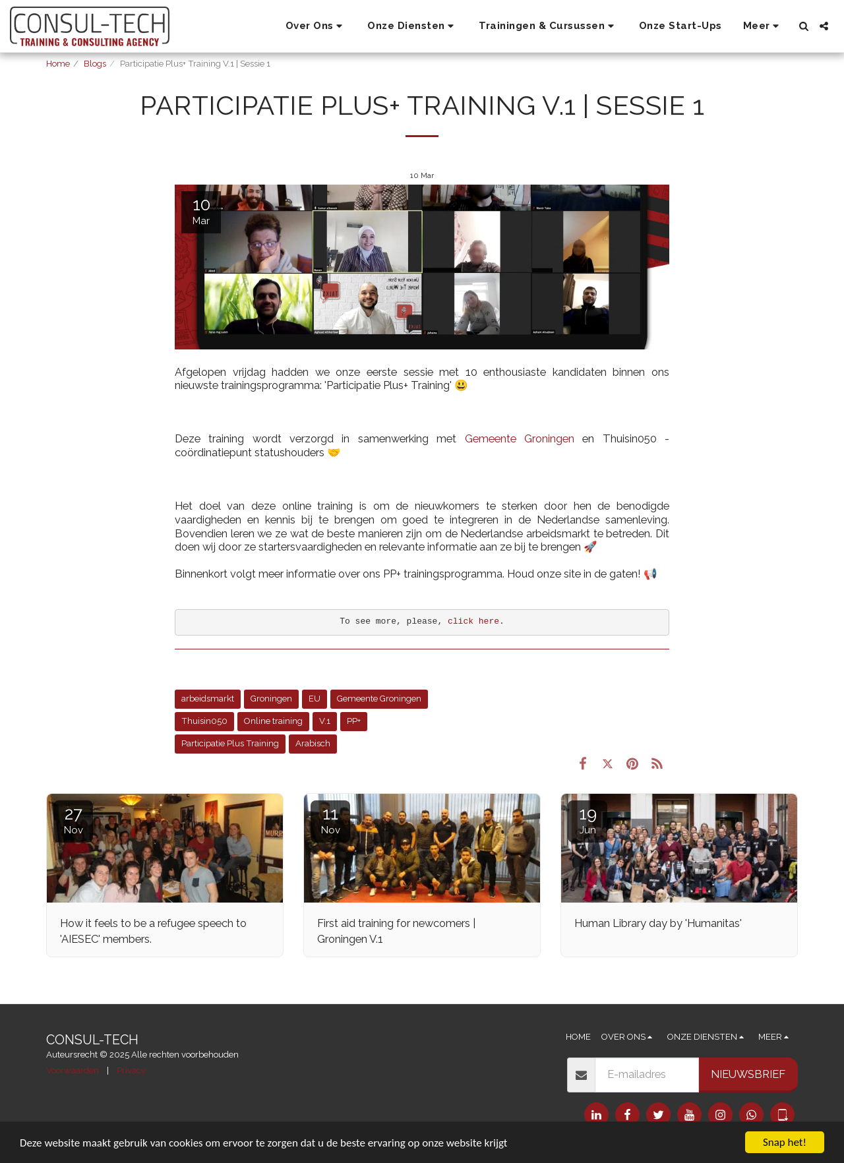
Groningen (271, 698)
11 (330, 820)
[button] (316, 26)
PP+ (354, 721)
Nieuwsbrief (748, 1074)
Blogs (95, 64)
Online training (273, 721)
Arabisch (312, 743)
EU (314, 698)
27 (73, 820)
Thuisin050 (204, 721)
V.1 (324, 721)
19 (587, 820)
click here (473, 621)
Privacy (131, 1070)
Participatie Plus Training (230, 743)
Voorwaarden (72, 1070)
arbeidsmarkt (207, 698)
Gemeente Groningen (519, 438)
